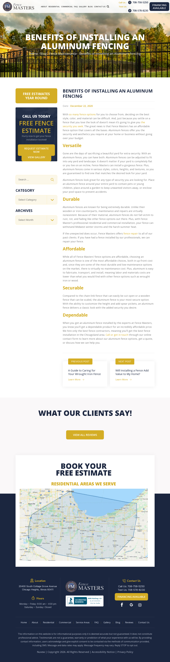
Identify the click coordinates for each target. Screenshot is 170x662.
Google (131, 605)
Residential (54, 6)
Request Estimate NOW (36, 150)
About (44, 6)
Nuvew (41, 652)
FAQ (76, 6)
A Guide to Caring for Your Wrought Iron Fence (84, 372)
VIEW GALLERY (36, 157)
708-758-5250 (140, 2)
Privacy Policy (125, 652)
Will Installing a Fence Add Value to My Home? (132, 372)
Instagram (140, 605)
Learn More (74, 379)
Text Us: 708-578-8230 (131, 589)
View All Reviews (85, 435)
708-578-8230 (140, 10)
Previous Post (80, 361)
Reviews (129, 622)
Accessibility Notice (103, 652)
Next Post (124, 361)
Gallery (83, 6)
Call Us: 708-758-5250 (131, 586)
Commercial (67, 6)
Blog (90, 6)
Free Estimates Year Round (36, 95)
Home (24, 622)
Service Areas (83, 622)
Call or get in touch (117, 334)
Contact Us (100, 6)
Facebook (122, 605)
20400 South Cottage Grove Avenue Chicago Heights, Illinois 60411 (38, 588)
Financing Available (159, 6)
